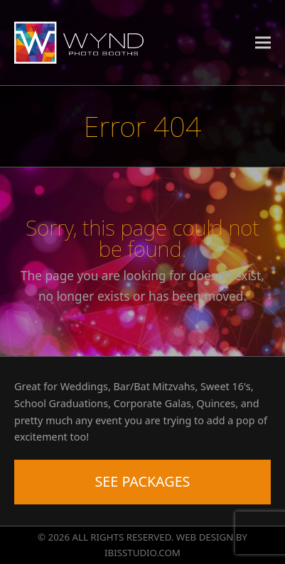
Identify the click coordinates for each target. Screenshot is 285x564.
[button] (263, 42)
